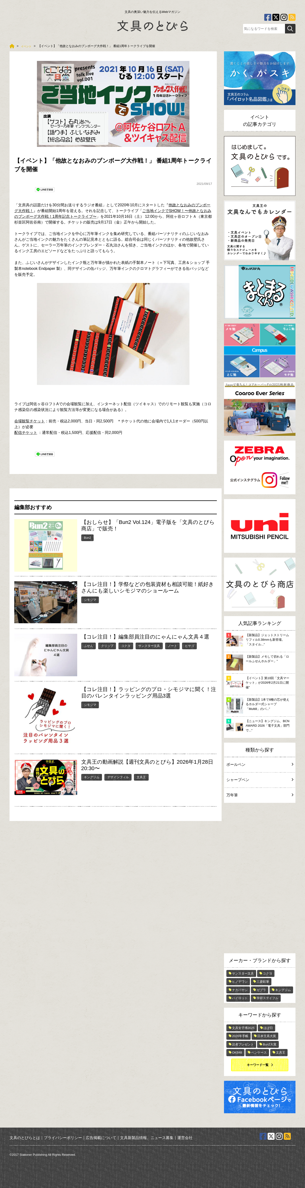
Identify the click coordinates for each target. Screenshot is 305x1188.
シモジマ (90, 600)
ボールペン (259, 764)
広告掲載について (101, 1138)
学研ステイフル (267, 998)
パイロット (240, 998)
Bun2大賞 (269, 1044)
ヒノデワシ (240, 981)
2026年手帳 (240, 1036)
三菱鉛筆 (263, 981)
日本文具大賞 (266, 1036)
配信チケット (25, 433)
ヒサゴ (189, 646)
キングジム (91, 777)
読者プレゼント (243, 1044)
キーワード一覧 (258, 1065)
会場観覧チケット (29, 421)
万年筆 (259, 795)
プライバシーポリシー (63, 1138)
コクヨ (125, 646)
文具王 (141, 777)
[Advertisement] (259, 879)
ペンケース (259, 1052)
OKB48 (237, 1052)
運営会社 (185, 1138)
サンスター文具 (149, 646)
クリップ (107, 646)
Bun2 (87, 537)
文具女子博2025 (243, 1028)
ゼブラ (261, 990)
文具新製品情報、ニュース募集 (146, 1138)
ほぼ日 (268, 1028)
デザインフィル (118, 777)
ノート (172, 646)
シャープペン (259, 780)
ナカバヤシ (240, 990)
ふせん (88, 646)
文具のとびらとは (25, 1138)
